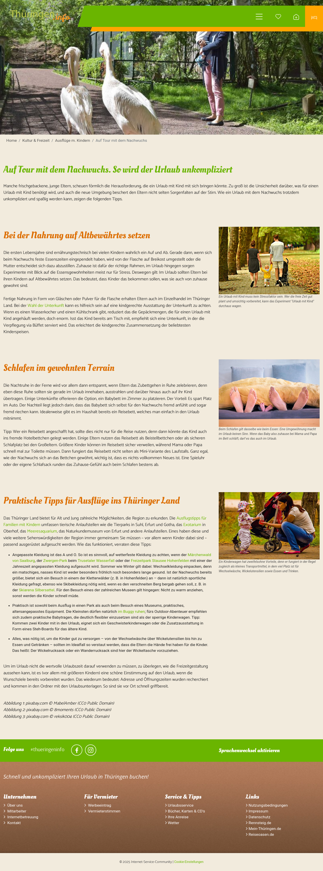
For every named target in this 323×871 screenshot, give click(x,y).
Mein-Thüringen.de (263, 828)
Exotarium (192, 524)
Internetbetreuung (20, 817)
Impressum (257, 811)
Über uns (13, 805)
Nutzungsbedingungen (267, 805)
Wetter (172, 823)
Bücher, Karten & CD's (185, 811)
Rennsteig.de (258, 823)
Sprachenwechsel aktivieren (249, 750)
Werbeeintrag (97, 805)
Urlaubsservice (179, 805)
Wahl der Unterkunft (46, 305)
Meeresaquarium (42, 531)
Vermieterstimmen (102, 811)
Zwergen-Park (55, 560)
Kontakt (12, 823)
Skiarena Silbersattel (36, 590)
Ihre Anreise (176, 817)
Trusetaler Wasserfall (96, 560)
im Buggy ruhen (131, 611)
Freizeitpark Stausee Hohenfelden (160, 560)
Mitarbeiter (14, 811)
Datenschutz (258, 817)
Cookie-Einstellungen (188, 862)
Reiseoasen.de (260, 834)
